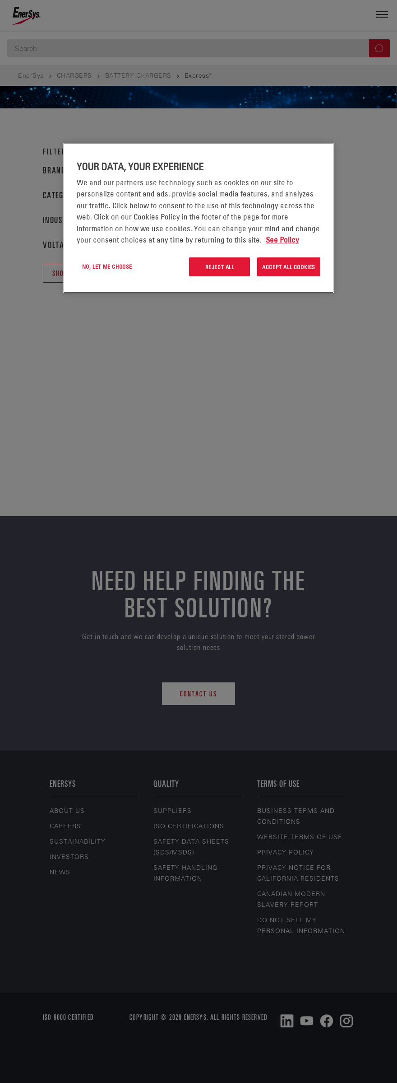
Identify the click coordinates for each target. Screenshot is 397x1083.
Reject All (219, 266)
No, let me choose (107, 266)
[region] (198, 218)
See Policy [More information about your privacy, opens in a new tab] (282, 239)
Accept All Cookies (288, 266)
